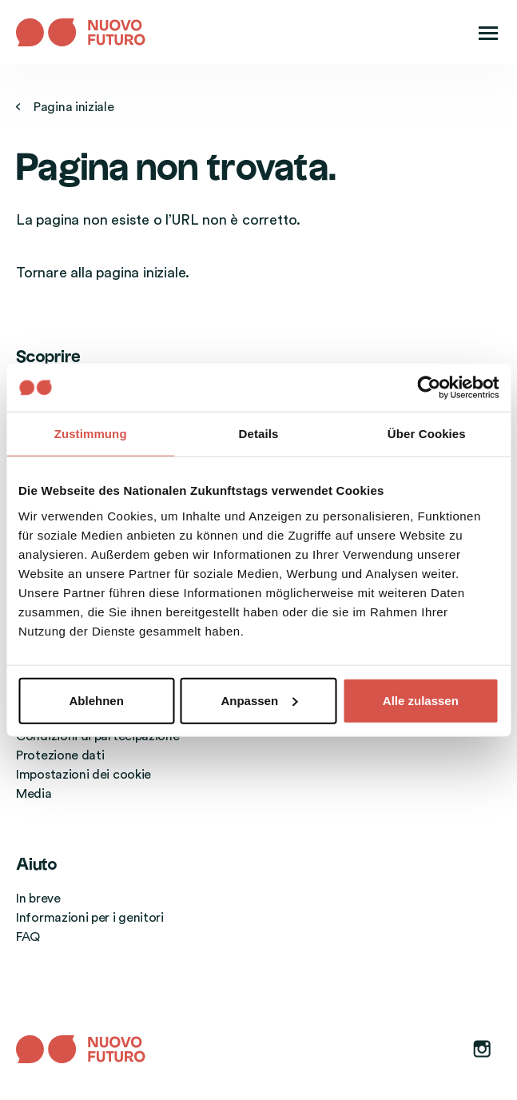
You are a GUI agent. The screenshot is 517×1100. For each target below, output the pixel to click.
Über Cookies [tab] (427, 433)
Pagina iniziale (65, 107)
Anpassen (259, 700)
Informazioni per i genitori (90, 917)
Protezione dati (60, 755)
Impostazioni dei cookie (83, 774)
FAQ (28, 937)
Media (34, 793)
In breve (38, 898)
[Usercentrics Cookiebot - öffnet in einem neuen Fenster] (429, 388)
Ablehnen (97, 700)
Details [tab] (259, 433)
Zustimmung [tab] (90, 433)
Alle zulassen (421, 700)
